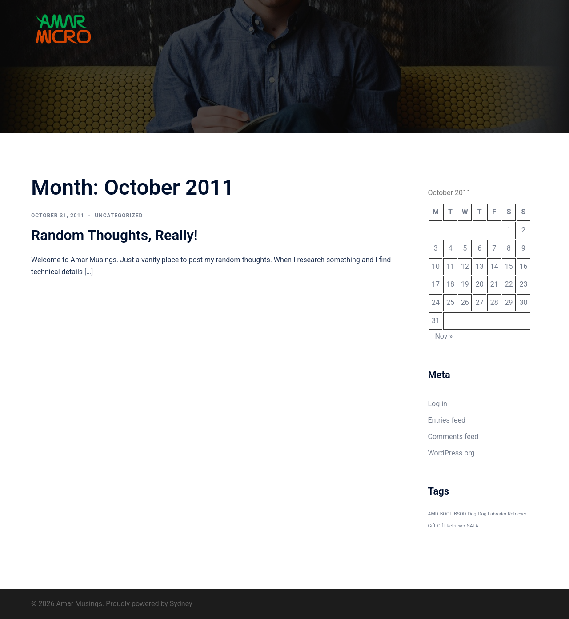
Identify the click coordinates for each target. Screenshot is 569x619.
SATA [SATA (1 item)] (472, 526)
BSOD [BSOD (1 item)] (460, 514)
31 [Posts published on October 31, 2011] (436, 320)
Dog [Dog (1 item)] (472, 514)
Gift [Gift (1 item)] (441, 526)
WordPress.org (451, 453)
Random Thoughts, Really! (114, 235)
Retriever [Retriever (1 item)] (456, 526)
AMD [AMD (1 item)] (433, 514)
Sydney (181, 603)
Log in (437, 403)
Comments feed (453, 436)
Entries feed (447, 420)
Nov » (444, 336)
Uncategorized (119, 215)
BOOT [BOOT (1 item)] (446, 514)
